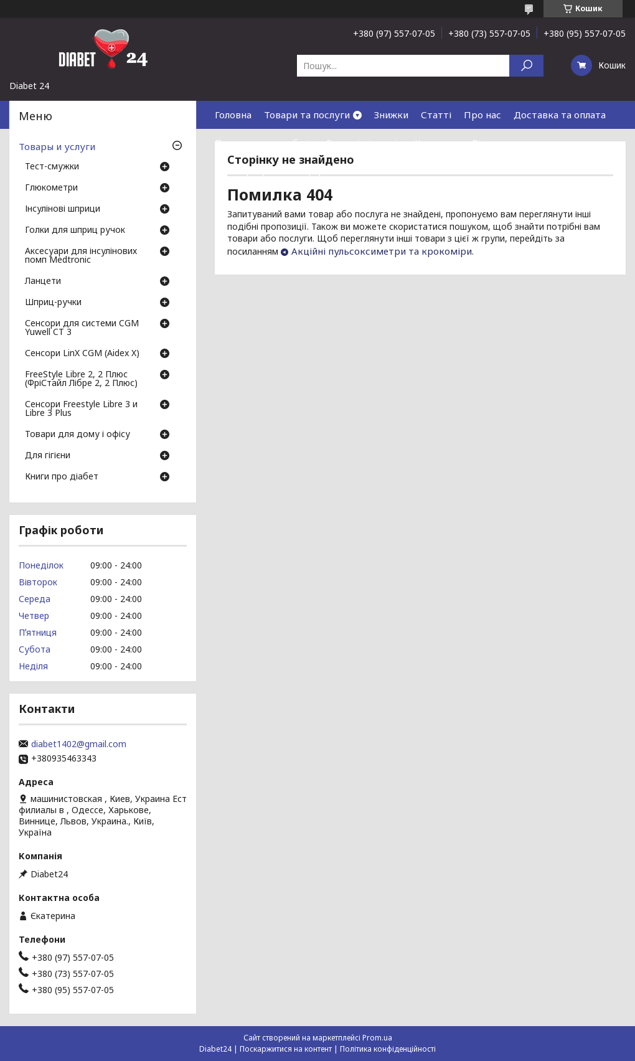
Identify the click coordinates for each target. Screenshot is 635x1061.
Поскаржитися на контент (286, 1049)
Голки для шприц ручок (75, 230)
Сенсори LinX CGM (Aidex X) (82, 354)
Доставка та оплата (560, 114)
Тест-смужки (52, 167)
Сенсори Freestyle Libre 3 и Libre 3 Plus (81, 409)
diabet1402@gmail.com (78, 744)
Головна (233, 114)
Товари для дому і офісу (77, 435)
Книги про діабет (61, 477)
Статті (436, 114)
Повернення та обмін (264, 142)
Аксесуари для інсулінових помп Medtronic (81, 256)
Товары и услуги (57, 146)
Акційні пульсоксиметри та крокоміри (381, 251)
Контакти (437, 142)
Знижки (391, 114)
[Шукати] (526, 66)
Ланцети (43, 281)
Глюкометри (51, 188)
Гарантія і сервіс (364, 142)
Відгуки (490, 142)
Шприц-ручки (53, 303)
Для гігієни (47, 456)
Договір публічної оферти (275, 170)
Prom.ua (377, 1037)
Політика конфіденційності (388, 1049)
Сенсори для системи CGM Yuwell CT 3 (82, 328)
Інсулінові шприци (62, 209)
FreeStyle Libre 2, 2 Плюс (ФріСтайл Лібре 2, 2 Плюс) (81, 379)
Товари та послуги (307, 114)
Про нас (482, 114)
